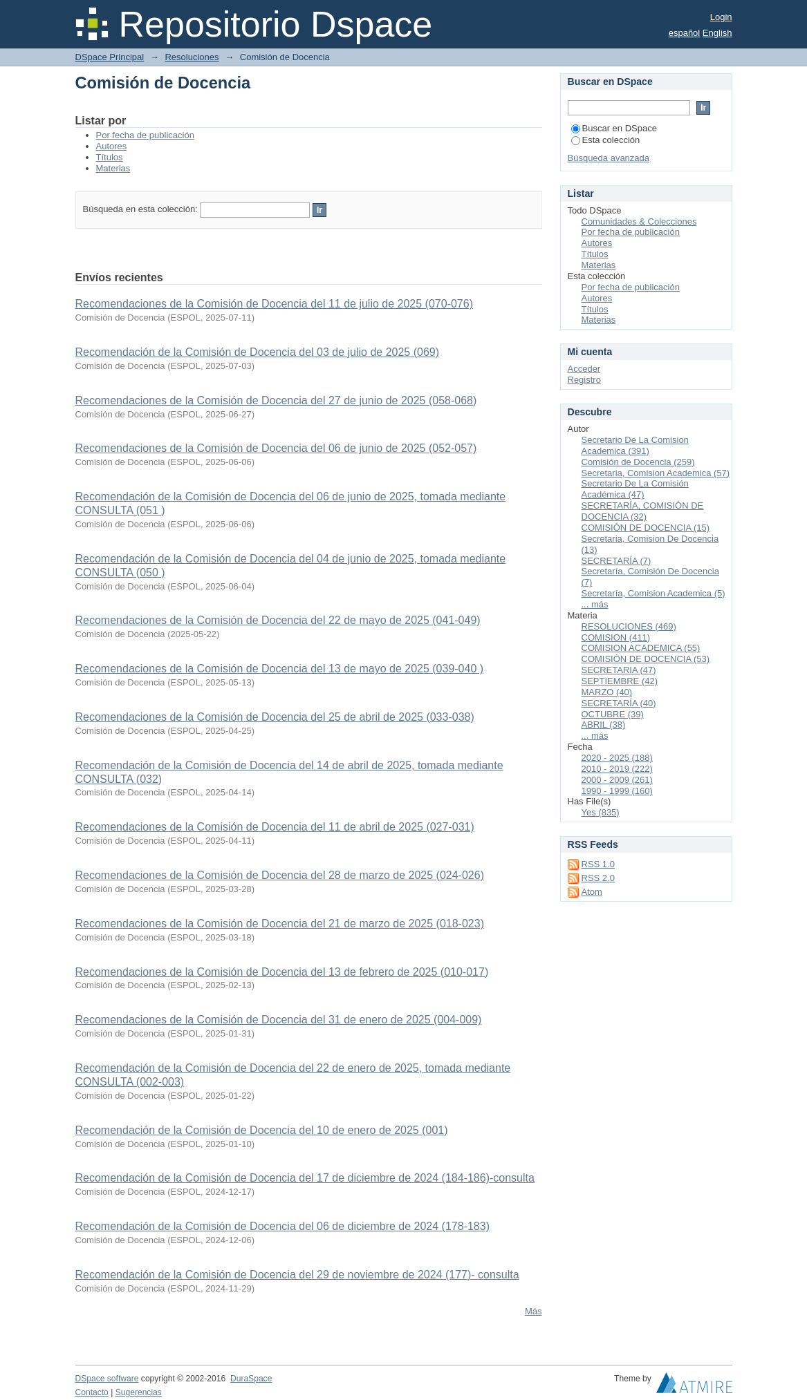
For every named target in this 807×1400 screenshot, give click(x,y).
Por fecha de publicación (145, 135)
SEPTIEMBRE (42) (620, 681)
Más (533, 1311)
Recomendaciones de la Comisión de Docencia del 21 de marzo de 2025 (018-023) (279, 923)
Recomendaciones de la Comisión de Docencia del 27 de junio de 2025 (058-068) (276, 400)
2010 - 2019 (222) (617, 769)
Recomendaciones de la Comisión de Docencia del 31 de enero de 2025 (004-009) (278, 1019)
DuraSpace (251, 1378)
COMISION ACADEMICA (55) (641, 648)
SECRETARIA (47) (619, 670)
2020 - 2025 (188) (617, 758)
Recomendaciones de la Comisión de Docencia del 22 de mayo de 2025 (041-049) (278, 620)
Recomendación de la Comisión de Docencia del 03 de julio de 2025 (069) (257, 352)
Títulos (109, 157)
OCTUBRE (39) (613, 714)
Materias (113, 168)
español (685, 33)
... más (595, 604)
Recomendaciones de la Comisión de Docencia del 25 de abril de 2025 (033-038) (274, 717)
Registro (584, 380)
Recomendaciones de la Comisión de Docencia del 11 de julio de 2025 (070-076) (274, 304)
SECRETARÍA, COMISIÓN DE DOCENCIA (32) (643, 511)
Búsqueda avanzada (609, 158)
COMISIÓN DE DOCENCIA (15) (646, 527)
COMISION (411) (616, 637)
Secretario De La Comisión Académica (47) (635, 489)
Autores (111, 146)
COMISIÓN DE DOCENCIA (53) (646, 659)
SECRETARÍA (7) (616, 561)
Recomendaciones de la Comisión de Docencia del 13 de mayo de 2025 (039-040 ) (279, 668)
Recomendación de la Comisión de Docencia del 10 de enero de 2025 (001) (261, 1130)
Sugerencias (138, 1392)
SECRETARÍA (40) (619, 703)
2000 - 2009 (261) (617, 780)
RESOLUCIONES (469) (629, 626)
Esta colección (605, 140)
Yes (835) (601, 812)
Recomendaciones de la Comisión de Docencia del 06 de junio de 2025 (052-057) (276, 448)
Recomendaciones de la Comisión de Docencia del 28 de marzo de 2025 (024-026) (279, 875)
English (717, 33)
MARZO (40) (607, 692)
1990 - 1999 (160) (617, 791)
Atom (592, 892)
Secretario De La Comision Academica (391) (635, 445)
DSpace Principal (110, 57)
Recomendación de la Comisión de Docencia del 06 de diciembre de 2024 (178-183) (282, 1226)
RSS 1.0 (598, 864)
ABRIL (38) (604, 724)
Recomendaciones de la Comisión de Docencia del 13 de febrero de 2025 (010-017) (282, 972)
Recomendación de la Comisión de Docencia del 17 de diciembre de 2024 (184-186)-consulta (305, 1178)
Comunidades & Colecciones (639, 221)
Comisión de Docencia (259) (638, 462)
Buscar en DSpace (614, 128)
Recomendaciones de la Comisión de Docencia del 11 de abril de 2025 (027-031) (274, 827)
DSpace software (107, 1378)
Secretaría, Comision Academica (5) (653, 593)
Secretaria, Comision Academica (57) (656, 473)
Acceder (584, 368)
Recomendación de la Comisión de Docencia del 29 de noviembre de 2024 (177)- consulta (297, 1274)
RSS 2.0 (598, 878)
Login (721, 17)
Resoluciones (192, 57)
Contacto (92, 1392)
